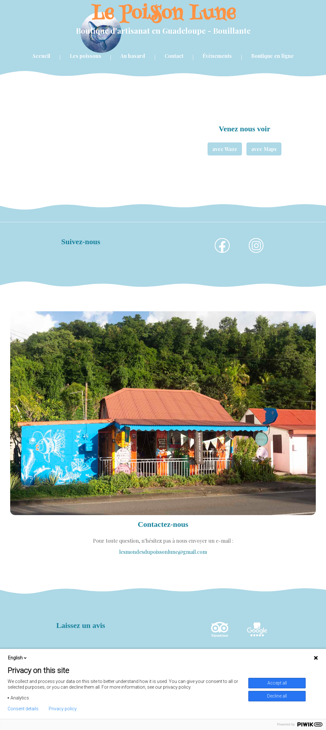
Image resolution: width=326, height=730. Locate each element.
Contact (174, 55)
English (18, 657)
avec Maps (264, 149)
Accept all (277, 682)
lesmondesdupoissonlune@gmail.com (163, 551)
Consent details (23, 708)
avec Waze (224, 149)
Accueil (41, 55)
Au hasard (132, 55)
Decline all (277, 696)
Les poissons (85, 55)
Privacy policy (63, 708)
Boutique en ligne (272, 55)
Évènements (217, 55)
